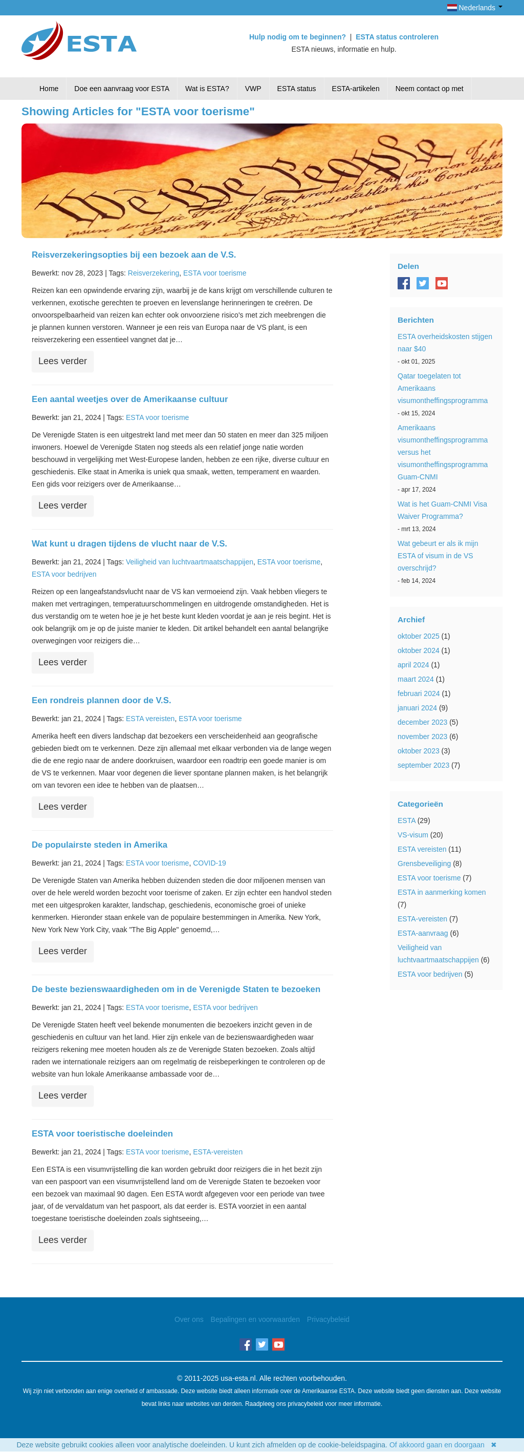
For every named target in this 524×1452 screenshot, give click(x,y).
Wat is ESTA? (207, 89)
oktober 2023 (419, 751)
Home (48, 89)
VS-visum (413, 835)
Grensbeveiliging (424, 863)
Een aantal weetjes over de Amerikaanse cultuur (130, 399)
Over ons (189, 1319)
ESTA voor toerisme (214, 273)
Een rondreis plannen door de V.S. (101, 700)
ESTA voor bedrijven (64, 574)
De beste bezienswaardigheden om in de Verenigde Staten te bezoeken (176, 989)
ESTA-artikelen (356, 89)
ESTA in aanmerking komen (442, 892)
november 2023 (422, 736)
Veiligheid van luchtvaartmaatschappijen (189, 562)
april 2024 (413, 665)
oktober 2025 (419, 636)
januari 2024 (417, 708)
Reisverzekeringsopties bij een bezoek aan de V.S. (134, 255)
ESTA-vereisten (218, 1152)
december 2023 (422, 722)
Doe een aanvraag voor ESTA (121, 89)
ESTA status (296, 89)
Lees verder (62, 361)
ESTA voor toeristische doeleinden (102, 1134)
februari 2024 (419, 693)
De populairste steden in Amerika (99, 845)
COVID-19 (209, 863)
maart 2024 (416, 679)
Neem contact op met (430, 89)
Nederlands (475, 8)
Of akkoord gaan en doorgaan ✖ (443, 1445)
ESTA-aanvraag (423, 933)
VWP (253, 89)
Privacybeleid (328, 1319)
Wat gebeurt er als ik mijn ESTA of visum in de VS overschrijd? (438, 555)
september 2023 (423, 765)
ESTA (407, 820)
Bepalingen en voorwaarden (255, 1319)
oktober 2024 (419, 650)
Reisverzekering (153, 273)
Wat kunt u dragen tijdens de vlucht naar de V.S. (129, 544)
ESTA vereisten (150, 718)
